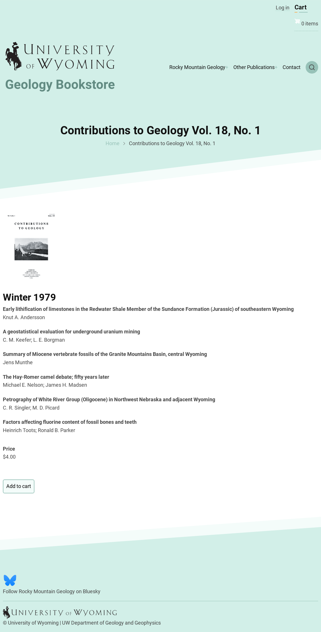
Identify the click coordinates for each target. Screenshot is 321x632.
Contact (292, 67)
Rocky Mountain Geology (197, 67)
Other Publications (254, 67)
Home (113, 143)
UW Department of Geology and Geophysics (111, 623)
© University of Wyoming (31, 623)
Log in (282, 8)
